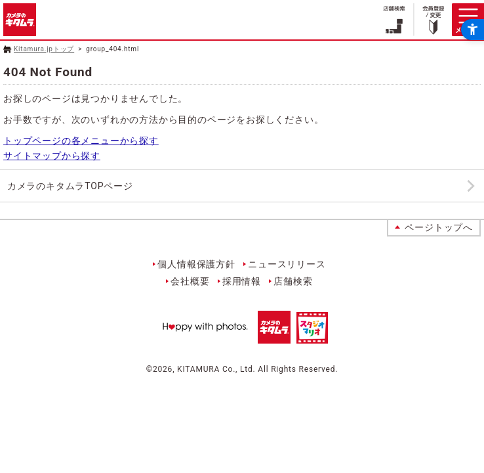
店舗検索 (292, 281)
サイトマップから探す (51, 155)
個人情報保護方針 (196, 264)
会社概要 (190, 281)
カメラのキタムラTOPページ (70, 186)
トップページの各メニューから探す (81, 140)
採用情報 (241, 281)
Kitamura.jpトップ (44, 49)
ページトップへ (439, 227)
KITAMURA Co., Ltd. (216, 369)
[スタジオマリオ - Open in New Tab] (312, 336)
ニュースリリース (286, 264)
